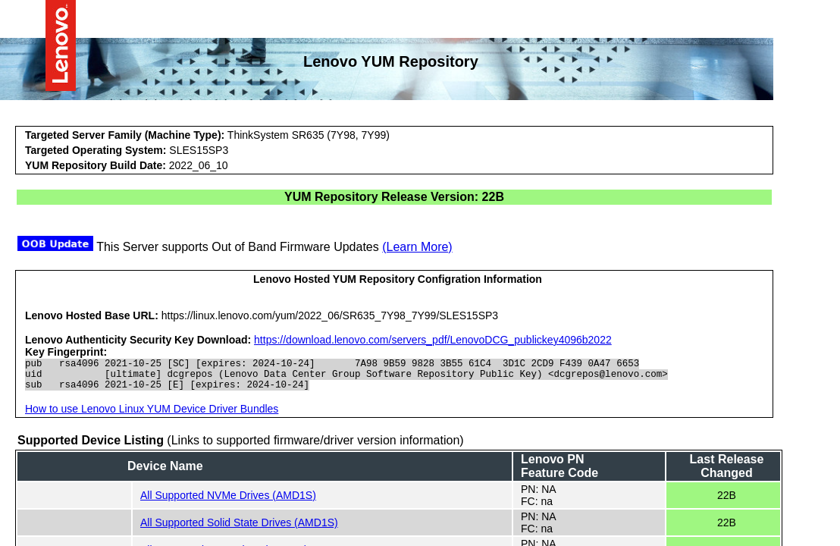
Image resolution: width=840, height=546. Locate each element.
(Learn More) (417, 246)
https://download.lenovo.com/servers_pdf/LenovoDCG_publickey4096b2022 (433, 340)
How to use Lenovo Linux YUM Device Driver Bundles (151, 416)
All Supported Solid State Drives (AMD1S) (239, 529)
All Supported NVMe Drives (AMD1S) (228, 502)
